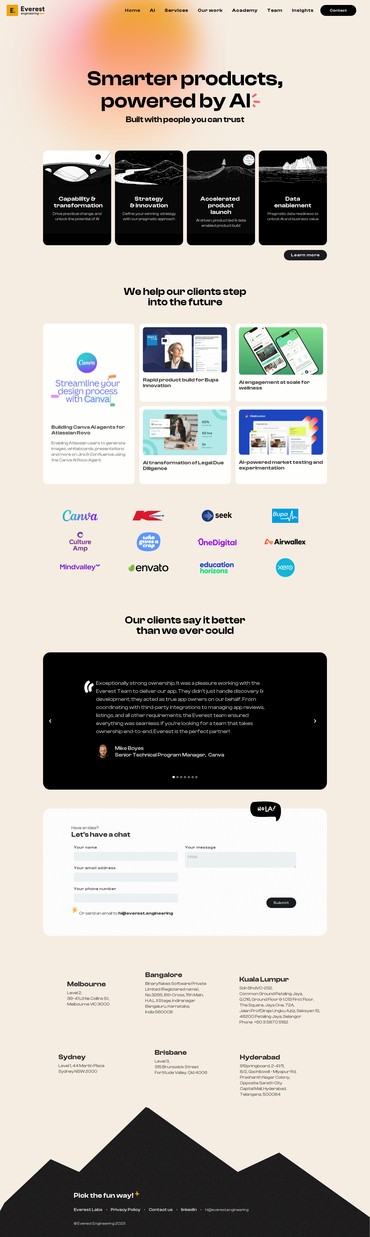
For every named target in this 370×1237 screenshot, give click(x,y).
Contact (338, 10)
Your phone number (95, 889)
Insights (303, 10)
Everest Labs (88, 1209)
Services (176, 10)
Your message (200, 847)
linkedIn (189, 1209)
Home (132, 10)
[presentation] (260, 881)
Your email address (95, 868)
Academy (245, 10)
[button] (52, 721)
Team (274, 10)
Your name (85, 847)
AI (152, 10)
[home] (28, 10)
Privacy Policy (126, 1209)
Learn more (305, 255)
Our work (210, 10)
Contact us (161, 1209)
